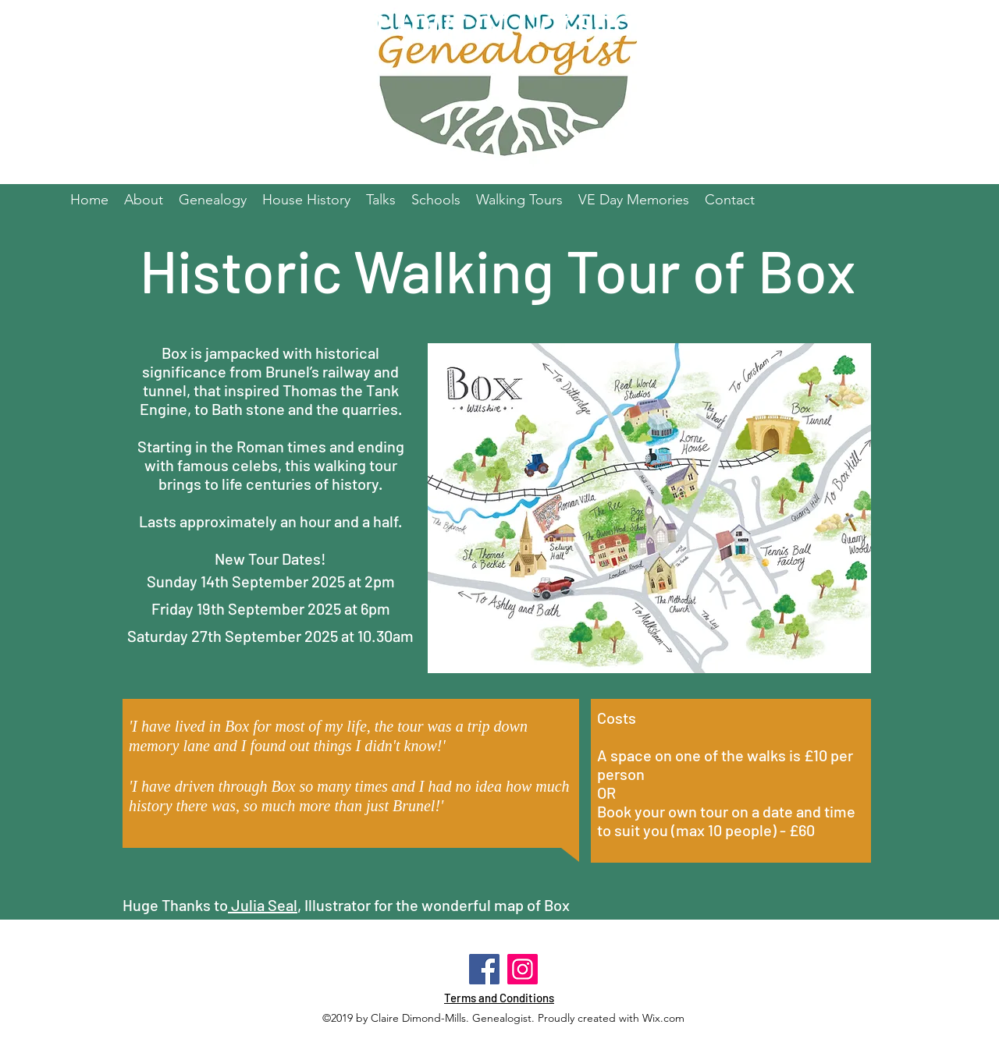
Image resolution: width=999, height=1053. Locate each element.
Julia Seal (262, 904)
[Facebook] (484, 969)
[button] (436, 199)
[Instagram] (522, 969)
